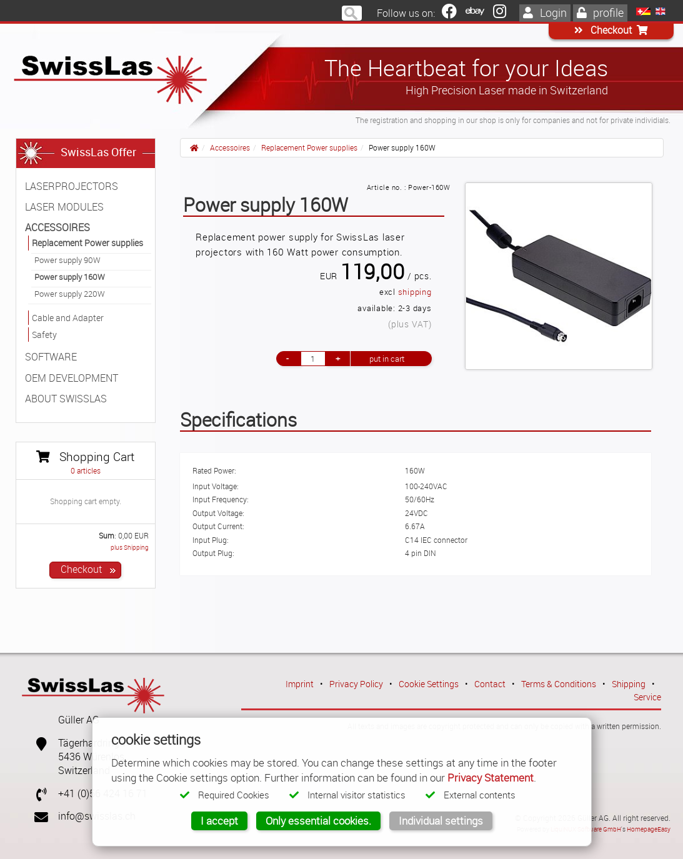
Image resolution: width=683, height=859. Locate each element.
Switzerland (84, 770)
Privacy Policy (356, 684)
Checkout (611, 30)
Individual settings (441, 820)
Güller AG (78, 720)
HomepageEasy (649, 829)
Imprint (300, 684)
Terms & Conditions (558, 684)
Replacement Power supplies (309, 147)
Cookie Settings (429, 684)
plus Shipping (130, 547)
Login (545, 12)
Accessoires (230, 147)
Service (647, 697)
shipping (415, 292)
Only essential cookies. (318, 820)
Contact (490, 684)
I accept (219, 820)
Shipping (629, 684)
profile (600, 12)
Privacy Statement (490, 777)
